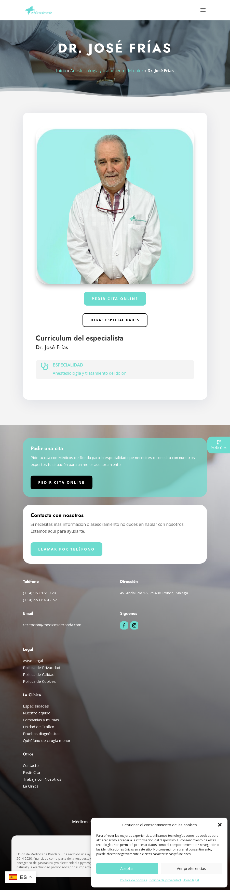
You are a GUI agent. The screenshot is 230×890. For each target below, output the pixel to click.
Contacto (31, 765)
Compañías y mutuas (41, 719)
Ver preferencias (191, 868)
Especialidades (36, 706)
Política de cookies (133, 880)
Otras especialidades (115, 320)
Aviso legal (191, 880)
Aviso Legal (33, 660)
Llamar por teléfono (66, 549)
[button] (219, 824)
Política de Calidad (39, 674)
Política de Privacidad (41, 667)
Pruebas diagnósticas (42, 733)
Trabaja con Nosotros (42, 779)
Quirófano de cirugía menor (47, 740)
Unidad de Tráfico (38, 726)
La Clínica (30, 786)
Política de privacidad (165, 880)
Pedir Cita (31, 772)
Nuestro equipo (36, 712)
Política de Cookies (39, 681)
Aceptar (127, 868)
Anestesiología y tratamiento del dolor (107, 70)
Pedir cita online (115, 298)
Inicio (62, 70)
